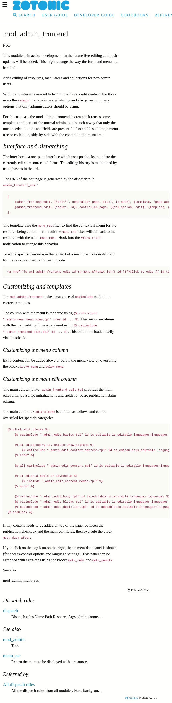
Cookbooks (135, 15)
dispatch (10, 610)
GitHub (131, 698)
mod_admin (12, 580)
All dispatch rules (19, 684)
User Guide (55, 15)
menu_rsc (31, 580)
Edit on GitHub (138, 590)
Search (24, 15)
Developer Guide (94, 15)
